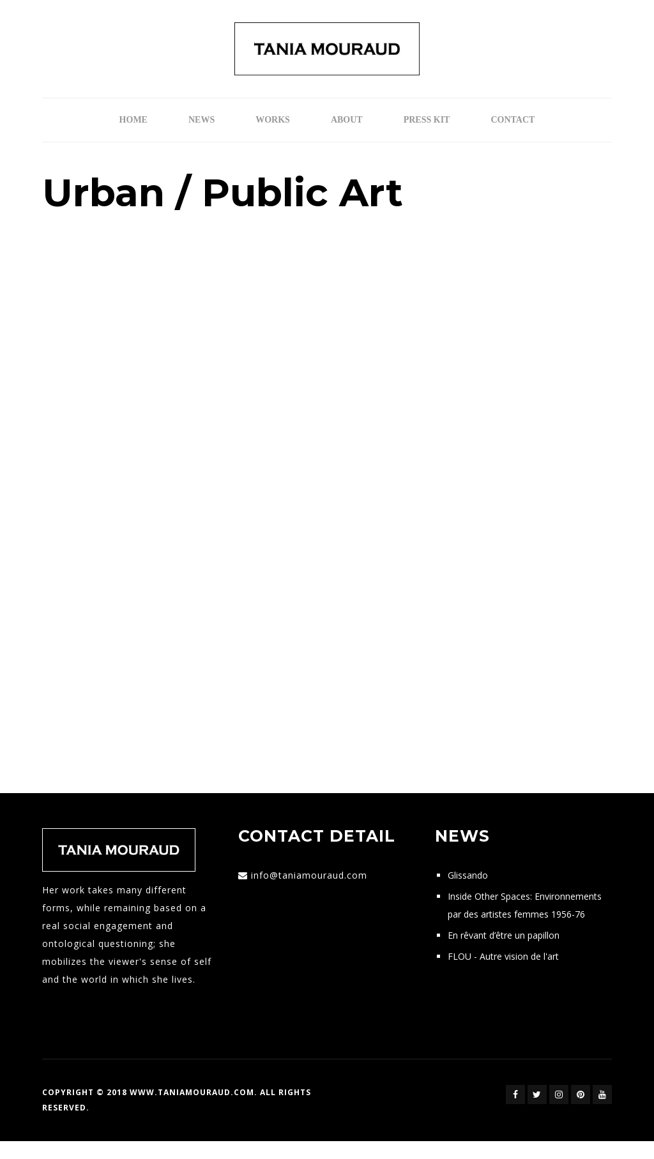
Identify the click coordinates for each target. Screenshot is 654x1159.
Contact (512, 120)
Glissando (468, 875)
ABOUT (347, 120)
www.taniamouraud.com (192, 1092)
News (201, 120)
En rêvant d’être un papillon (503, 935)
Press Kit (427, 120)
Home (133, 120)
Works (272, 120)
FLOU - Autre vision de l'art (503, 956)
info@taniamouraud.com (309, 875)
